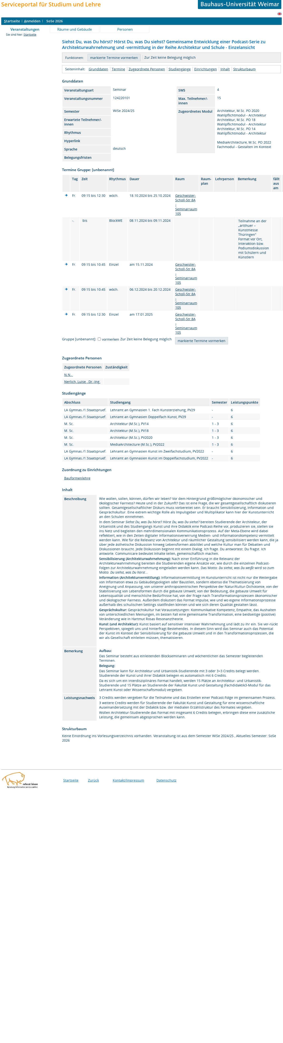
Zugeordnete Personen (147, 69)
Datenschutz (166, 780)
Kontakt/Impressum (128, 780)
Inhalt (225, 69)
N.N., (68, 374)
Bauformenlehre (77, 478)
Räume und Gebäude (74, 29)
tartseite (12, 21)
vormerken (110, 339)
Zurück (93, 780)
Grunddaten (98, 69)
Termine (118, 69)
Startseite (30, 34)
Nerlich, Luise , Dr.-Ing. (82, 381)
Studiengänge (180, 69)
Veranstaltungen (24, 29)
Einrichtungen (205, 69)
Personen (125, 29)
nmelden (32, 21)
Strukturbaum (244, 69)
